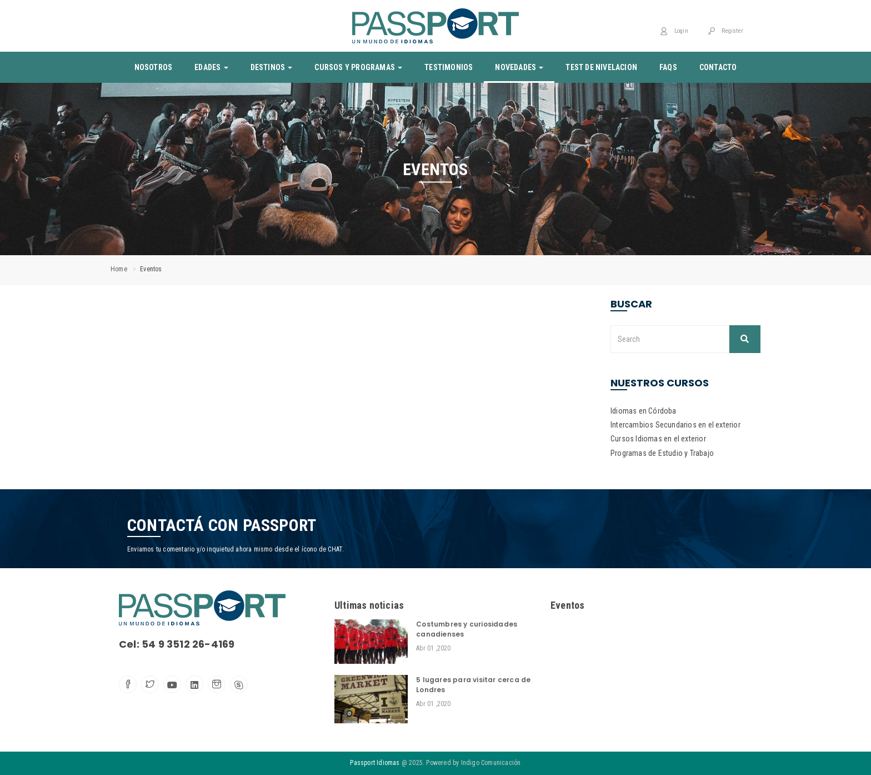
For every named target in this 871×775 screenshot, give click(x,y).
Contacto (718, 67)
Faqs (668, 67)
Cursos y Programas (358, 67)
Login (674, 31)
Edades (211, 67)
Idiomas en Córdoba (643, 410)
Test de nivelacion (601, 67)
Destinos (272, 67)
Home (119, 269)
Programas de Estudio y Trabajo (662, 453)
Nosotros (153, 67)
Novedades (519, 67)
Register (725, 31)
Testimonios (448, 67)
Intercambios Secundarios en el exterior (675, 424)
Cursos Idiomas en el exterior (658, 438)
